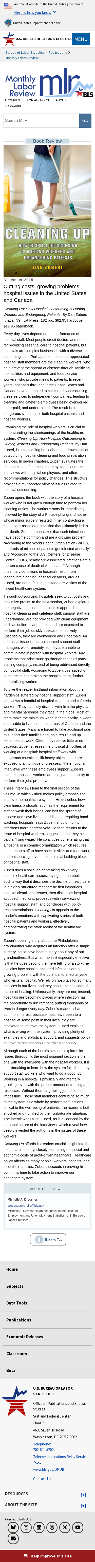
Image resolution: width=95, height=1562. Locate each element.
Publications (58, 52)
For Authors (38, 100)
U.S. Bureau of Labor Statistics (44, 38)
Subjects (15, 1286)
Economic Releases (24, 1336)
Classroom (16, 1353)
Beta (10, 1370)
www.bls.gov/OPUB (48, 1469)
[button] (83, 1495)
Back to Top (46, 1240)
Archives (12, 100)
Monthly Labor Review (22, 58)
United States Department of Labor (32, 23)
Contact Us (42, 1478)
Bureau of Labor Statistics (25, 52)
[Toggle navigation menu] (81, 39)
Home (12, 1269)
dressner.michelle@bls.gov (26, 1205)
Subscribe (13, 106)
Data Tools (16, 1303)
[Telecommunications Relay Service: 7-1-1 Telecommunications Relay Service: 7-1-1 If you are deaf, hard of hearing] (63, 1459)
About (61, 100)
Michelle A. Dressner (22, 1199)
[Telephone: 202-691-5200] (63, 1447)
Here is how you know (32, 12)
